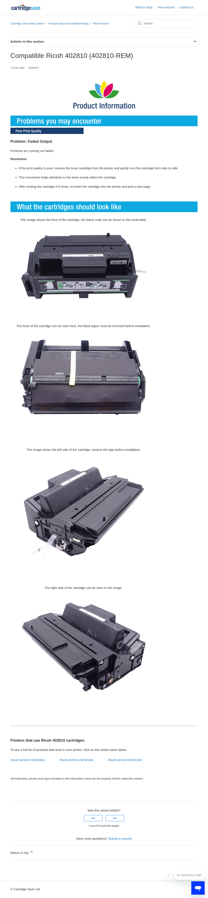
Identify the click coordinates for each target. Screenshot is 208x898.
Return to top (22, 852)
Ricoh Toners (101, 23)
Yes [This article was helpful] (93, 818)
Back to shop (144, 7)
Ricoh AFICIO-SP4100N (28, 760)
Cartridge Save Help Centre (27, 23)
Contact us (186, 7)
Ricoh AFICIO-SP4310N (125, 760)
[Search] (166, 23)
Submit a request (120, 838)
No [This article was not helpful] (114, 818)
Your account (165, 7)
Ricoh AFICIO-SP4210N (76, 760)
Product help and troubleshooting (68, 23)
